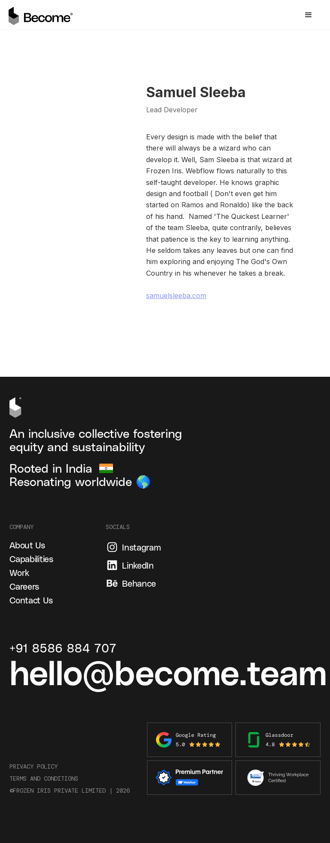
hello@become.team (168, 671)
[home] (41, 15)
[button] (308, 15)
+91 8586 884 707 (62, 648)
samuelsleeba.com (176, 295)
